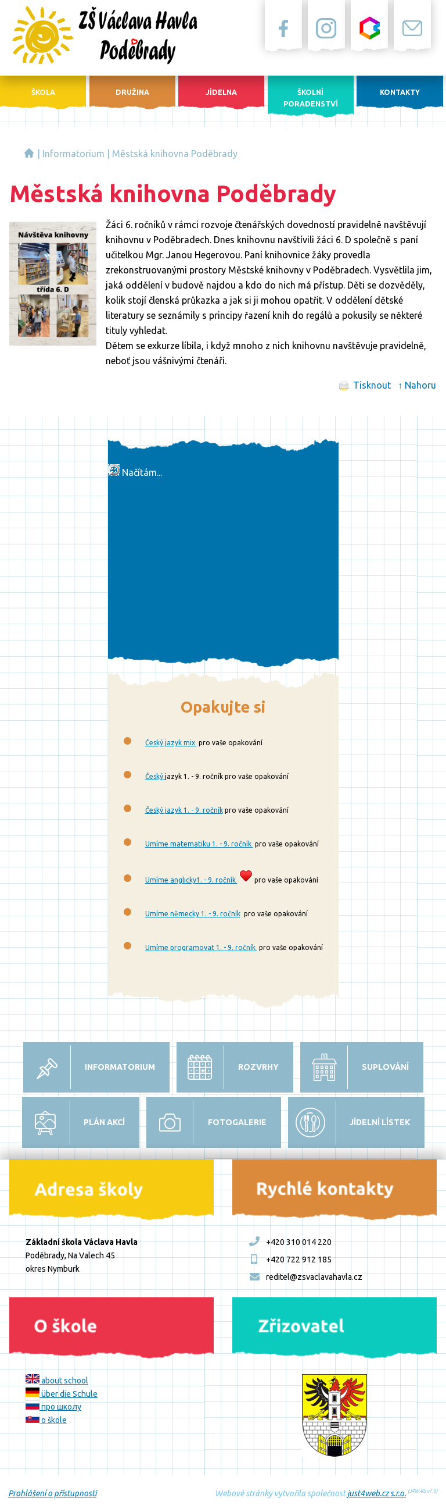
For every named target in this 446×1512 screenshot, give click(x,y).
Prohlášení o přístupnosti (52, 1493)
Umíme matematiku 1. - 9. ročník (199, 844)
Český (155, 776)
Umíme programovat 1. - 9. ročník (201, 947)
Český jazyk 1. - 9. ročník (184, 810)
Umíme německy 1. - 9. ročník (192, 913)
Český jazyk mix (171, 742)
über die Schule (62, 1394)
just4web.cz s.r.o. (376, 1493)
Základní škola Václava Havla (29, 153)
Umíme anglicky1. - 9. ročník (191, 880)
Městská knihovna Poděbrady (175, 153)
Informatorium (73, 153)
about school (57, 1380)
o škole (46, 1420)
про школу (53, 1406)
